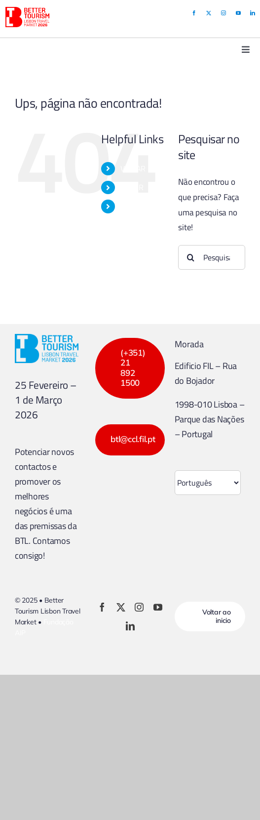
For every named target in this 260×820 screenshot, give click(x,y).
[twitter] (208, 12)
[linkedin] (252, 12)
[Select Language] (208, 482)
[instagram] (223, 12)
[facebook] (193, 12)
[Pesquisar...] (211, 257)
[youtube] (238, 12)
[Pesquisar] (190, 257)
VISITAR (133, 168)
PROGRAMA (140, 206)
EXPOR (132, 187)
